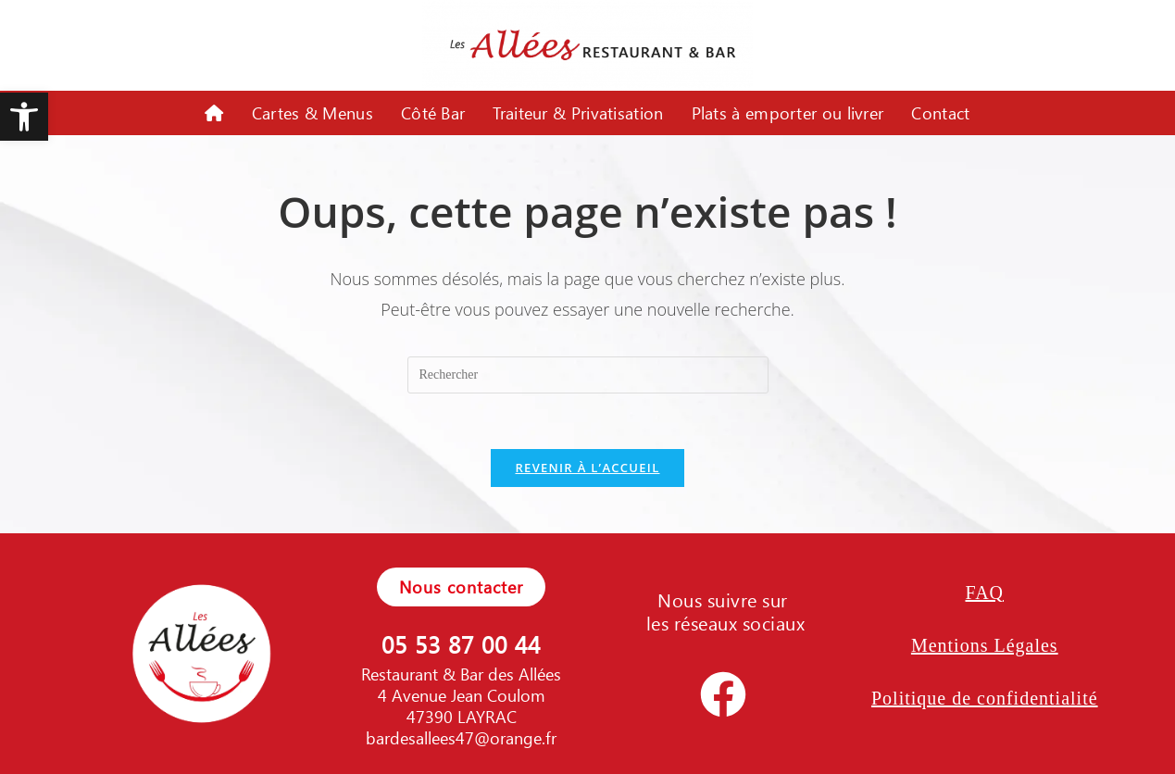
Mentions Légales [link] (984, 645)
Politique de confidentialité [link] (984, 698)
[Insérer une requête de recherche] (588, 374)
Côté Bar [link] (433, 113)
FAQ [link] (985, 592)
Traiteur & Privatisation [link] (578, 113)
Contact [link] (940, 113)
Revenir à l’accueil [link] (587, 467)
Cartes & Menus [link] (312, 113)
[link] (24, 117)
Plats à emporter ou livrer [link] (788, 113)
